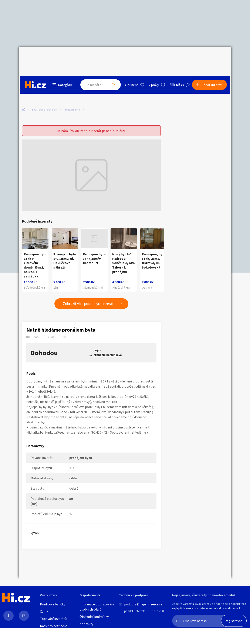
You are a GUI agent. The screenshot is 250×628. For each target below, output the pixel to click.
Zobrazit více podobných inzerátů (89, 295)
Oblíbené (128, 56)
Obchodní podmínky (94, 616)
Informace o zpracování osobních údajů (97, 606)
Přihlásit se (174, 56)
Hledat (109, 56)
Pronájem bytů (72, 89)
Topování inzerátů (53, 619)
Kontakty (86, 624)
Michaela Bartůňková (108, 347)
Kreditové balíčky (52, 604)
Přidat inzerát (212, 56)
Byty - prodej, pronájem (44, 89)
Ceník (44, 611)
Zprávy (150, 56)
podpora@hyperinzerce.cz (143, 604)
